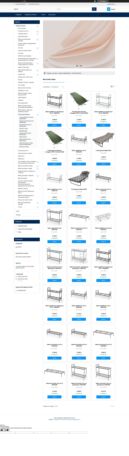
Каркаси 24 (21, 156)
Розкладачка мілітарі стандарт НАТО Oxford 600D (79, 112)
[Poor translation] (6, 430)
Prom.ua (73, 418)
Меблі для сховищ (24, 146)
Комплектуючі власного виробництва (25, 125)
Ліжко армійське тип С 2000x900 (103, 306)
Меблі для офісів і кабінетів (26, 175)
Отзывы (18, 215)
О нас (43, 14)
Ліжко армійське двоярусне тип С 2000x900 (54, 306)
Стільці (20, 207)
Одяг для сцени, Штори (24, 50)
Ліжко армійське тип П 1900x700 (54, 190)
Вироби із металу (23, 188)
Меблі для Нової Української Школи (26, 192)
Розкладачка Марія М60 (79, 189)
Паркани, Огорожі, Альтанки (26, 82)
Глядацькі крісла (23, 33)
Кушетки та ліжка (23, 128)
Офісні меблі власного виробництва (25, 140)
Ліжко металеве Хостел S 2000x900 (54, 384)
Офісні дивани (22, 97)
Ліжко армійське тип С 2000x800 (79, 306)
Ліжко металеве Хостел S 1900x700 (79, 228)
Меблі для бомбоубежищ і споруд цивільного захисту (25, 63)
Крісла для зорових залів (25, 200)
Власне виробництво (65, 73)
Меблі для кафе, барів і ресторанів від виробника (25, 106)
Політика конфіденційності (73, 419)
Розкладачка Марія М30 (103, 150)
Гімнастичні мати (22, 36)
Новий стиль (21, 74)
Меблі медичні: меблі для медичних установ (25, 110)
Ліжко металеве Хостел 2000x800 (54, 345)
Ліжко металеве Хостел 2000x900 (79, 345)
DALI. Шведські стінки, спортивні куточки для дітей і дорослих (27, 162)
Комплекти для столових (25, 153)
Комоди (20, 79)
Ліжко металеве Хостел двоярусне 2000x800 (79, 384)
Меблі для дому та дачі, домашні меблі (25, 94)
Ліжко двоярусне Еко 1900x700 (54, 228)
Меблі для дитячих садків (25, 165)
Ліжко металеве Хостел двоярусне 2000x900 (103, 384)
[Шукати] (94, 9)
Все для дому (22, 28)
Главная (18, 14)
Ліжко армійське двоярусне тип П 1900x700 (103, 112)
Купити (54, 125)
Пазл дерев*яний (23, 103)
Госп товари (21, 85)
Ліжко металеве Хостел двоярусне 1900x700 (54, 267)
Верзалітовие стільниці (24, 87)
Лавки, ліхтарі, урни (23, 67)
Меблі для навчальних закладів (24, 39)
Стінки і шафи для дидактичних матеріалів (27, 44)
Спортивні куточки (23, 31)
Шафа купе (21, 158)
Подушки (20, 100)
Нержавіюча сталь (23, 90)
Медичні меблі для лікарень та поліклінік (26, 171)
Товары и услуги (30, 14)
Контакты (51, 14)
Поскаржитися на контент (59, 419)
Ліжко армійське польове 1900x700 (103, 228)
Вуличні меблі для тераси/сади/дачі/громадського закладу (27, 59)
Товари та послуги (52, 73)
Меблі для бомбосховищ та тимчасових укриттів (26, 196)
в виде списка (114, 87)
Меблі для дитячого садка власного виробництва (26, 143)
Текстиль (20, 47)
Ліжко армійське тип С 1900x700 (79, 151)
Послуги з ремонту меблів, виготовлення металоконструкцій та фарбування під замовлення (26, 183)
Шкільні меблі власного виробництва (25, 134)
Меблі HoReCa (23, 137)
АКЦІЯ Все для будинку (24, 56)
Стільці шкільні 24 (23, 150)
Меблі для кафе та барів (25, 168)
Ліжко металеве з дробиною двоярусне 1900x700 (79, 267)
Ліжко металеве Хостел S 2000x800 (103, 345)
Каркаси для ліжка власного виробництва (26, 121)
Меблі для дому (22, 178)
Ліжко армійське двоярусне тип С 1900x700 (54, 112)
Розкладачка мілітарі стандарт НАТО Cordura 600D (54, 151)
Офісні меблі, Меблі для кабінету (25, 70)
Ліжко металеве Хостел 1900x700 (103, 190)
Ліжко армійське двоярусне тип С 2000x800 (103, 267)
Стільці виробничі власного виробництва (26, 118)
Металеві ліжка (23, 130)
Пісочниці (20, 53)
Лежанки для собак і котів (25, 77)
